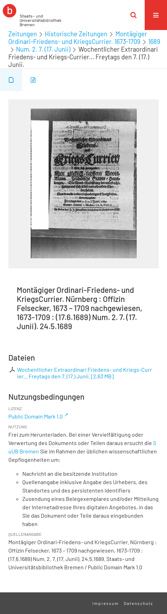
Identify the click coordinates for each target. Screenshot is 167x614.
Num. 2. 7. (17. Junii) (43, 49)
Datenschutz (138, 603)
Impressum (105, 603)
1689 (154, 41)
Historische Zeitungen (76, 34)
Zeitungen (22, 34)
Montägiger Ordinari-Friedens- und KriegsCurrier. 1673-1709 (77, 37)
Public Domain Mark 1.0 (35, 416)
